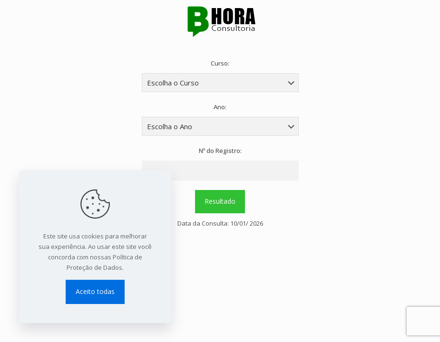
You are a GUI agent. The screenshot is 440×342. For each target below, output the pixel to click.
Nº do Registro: (220, 150)
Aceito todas (95, 291)
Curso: (220, 63)
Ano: (220, 107)
